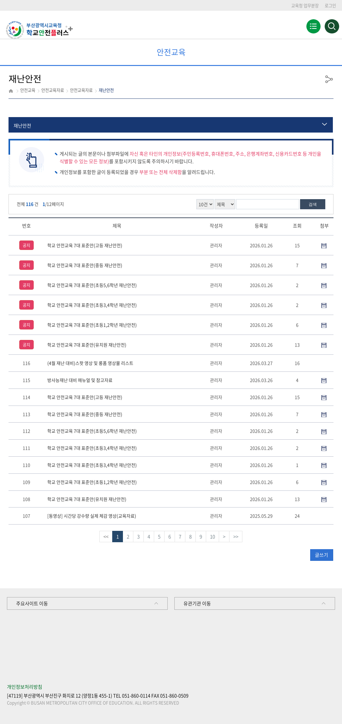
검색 (313, 204)
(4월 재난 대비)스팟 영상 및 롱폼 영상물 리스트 (90, 363)
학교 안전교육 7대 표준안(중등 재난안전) (84, 265)
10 (212, 536)
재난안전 (22, 125)
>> (235, 536)
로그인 (330, 6)
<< (105, 536)
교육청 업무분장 (305, 6)
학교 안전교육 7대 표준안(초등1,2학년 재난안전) (92, 325)
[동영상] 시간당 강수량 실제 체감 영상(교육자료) (91, 516)
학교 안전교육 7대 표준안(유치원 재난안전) (86, 344)
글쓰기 (321, 554)
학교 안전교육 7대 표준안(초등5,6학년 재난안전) (92, 285)
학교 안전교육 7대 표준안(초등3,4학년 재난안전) (92, 305)
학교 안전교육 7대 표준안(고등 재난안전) (84, 245)
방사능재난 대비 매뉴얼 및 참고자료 (80, 380)
